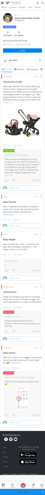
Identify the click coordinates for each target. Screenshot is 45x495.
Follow (22, 50)
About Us (5, 474)
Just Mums (7, 76)
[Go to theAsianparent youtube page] (15, 439)
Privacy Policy (22, 474)
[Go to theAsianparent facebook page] (6, 439)
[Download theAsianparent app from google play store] (28, 455)
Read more (7, 102)
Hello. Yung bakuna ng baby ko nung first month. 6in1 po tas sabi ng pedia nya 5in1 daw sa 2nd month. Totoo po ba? (21, 210)
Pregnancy (7, 347)
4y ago (36, 76)
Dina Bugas (24, 155)
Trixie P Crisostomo (27, 377)
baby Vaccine (9, 201)
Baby (5, 196)
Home (3, 7)
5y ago (36, 287)
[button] (22, 492)
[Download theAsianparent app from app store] (28, 462)
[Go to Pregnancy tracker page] (23, 485)
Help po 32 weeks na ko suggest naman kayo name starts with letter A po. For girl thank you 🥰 (22, 360)
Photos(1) (20, 69)
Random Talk (8, 287)
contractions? (9, 292)
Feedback (13, 474)
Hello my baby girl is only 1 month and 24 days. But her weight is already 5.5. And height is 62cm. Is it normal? (21, 247)
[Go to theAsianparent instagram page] (11, 439)
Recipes (22, 7)
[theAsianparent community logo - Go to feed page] (13, 3)
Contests (12, 7)
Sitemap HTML (33, 474)
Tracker (38, 7)
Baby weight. (9, 239)
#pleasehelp (8, 214)
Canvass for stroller (12, 81)
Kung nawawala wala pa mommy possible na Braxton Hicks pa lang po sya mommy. (22, 323)
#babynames (15, 362)
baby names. (9, 352)
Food (30, 7)
